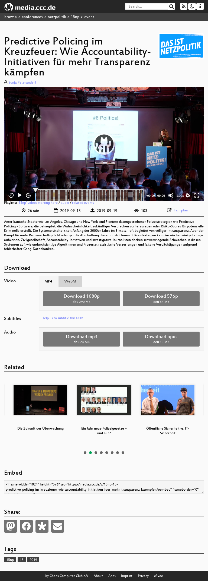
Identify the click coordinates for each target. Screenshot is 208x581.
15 (22, 560)
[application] (104, 144)
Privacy (143, 576)
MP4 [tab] (48, 281)
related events (83, 203)
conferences (32, 17)
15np (75, 17)
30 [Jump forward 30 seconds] (28, 195)
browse (10, 17)
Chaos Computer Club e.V (69, 576)
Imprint (126, 576)
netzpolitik (57, 17)
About (98, 576)
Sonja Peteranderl (22, 83)
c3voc (158, 576)
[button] (104, 143)
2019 (33, 560)
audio (65, 203)
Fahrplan (181, 210)
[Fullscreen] (197, 195)
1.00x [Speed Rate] (180, 195)
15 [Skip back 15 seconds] (11, 195)
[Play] (19, 195)
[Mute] (171, 195)
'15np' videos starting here (38, 203)
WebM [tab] (70, 281)
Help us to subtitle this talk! (62, 318)
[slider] (89, 195)
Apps (112, 576)
